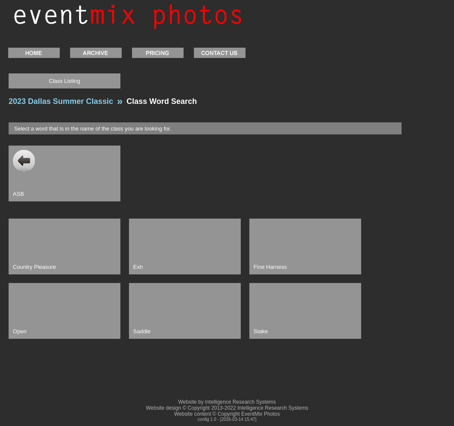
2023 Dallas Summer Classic (61, 101)
